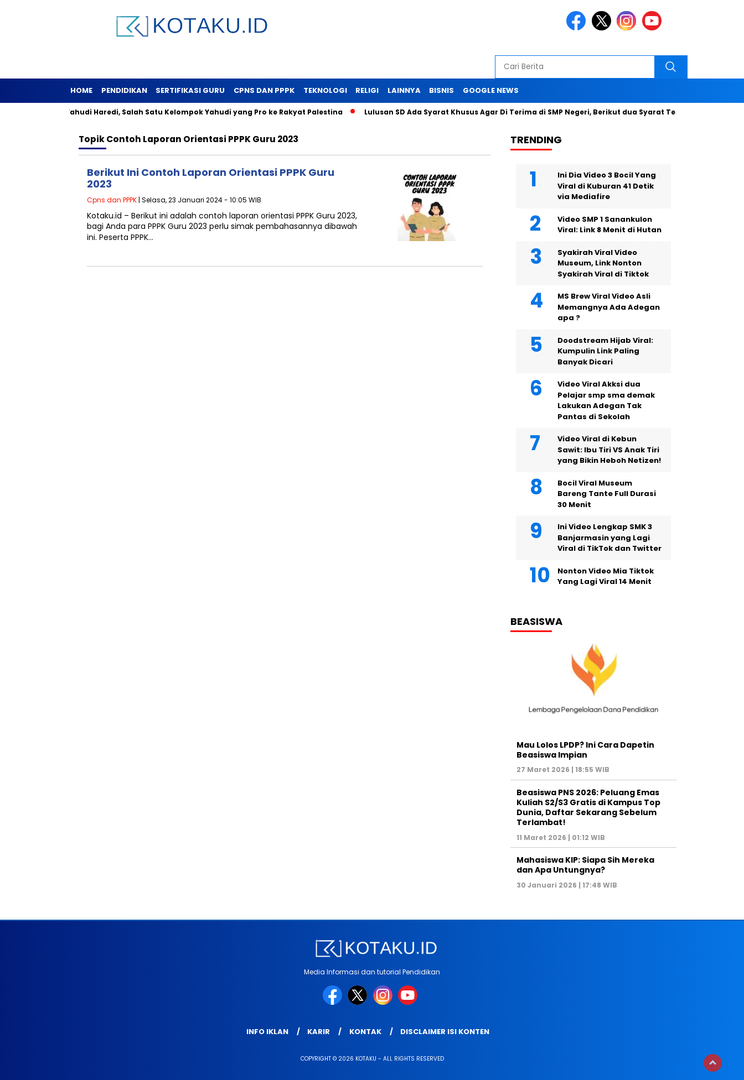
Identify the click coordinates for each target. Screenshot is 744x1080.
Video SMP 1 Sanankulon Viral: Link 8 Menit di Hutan (609, 225)
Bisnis (441, 90)
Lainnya (404, 90)
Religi (367, 90)
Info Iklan (267, 1031)
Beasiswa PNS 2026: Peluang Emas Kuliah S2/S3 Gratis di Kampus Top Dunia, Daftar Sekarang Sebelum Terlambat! (588, 807)
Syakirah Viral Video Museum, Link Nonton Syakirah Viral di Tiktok (603, 263)
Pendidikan (124, 90)
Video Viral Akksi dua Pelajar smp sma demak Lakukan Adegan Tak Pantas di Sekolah (606, 400)
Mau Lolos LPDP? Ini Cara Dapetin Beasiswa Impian (585, 749)
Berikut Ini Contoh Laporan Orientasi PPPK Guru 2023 (210, 178)
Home (81, 90)
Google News (491, 90)
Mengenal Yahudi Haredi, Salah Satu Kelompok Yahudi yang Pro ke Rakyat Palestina (192, 112)
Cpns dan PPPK (264, 90)
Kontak (365, 1031)
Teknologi (325, 90)
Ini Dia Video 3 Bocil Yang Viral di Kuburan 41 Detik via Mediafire (606, 186)
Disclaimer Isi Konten (444, 1031)
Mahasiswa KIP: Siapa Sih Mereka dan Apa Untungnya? (585, 864)
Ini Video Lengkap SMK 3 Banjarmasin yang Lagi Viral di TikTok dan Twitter (609, 537)
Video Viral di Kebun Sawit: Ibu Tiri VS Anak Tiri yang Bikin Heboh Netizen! (609, 450)
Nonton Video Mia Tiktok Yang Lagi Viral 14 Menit (605, 576)
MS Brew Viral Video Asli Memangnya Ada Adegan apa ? (608, 307)
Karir (318, 1031)
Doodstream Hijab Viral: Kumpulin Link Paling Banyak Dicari (605, 351)
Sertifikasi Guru (190, 90)
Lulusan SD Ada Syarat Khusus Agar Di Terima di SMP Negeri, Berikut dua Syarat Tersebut (540, 112)
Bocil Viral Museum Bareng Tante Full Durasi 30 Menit (606, 494)
